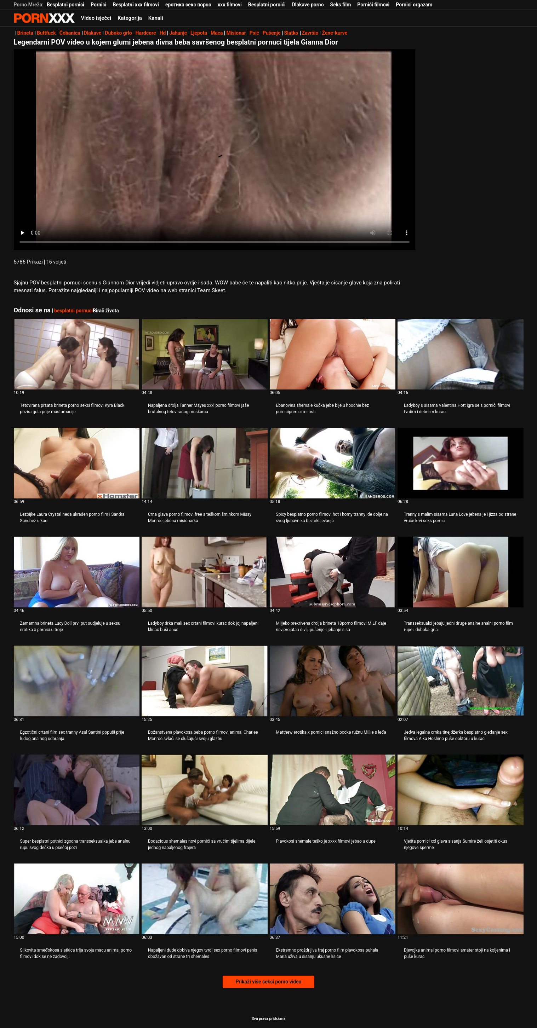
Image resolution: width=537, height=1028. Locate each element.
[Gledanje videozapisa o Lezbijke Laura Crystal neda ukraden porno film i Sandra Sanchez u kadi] (77, 463)
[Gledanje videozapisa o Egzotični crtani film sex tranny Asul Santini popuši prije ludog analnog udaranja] (77, 681)
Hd (163, 33)
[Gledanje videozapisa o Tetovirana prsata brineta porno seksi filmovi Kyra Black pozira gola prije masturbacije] (77, 354)
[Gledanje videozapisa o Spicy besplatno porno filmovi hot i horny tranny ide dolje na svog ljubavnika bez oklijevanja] (333, 463)
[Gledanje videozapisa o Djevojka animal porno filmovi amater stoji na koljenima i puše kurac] (461, 899)
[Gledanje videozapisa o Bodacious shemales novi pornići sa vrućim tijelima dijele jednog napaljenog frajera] (205, 790)
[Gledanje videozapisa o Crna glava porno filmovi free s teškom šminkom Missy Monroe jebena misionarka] (205, 463)
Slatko (291, 33)
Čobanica (69, 33)
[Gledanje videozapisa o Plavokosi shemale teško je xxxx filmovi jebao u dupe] (333, 790)
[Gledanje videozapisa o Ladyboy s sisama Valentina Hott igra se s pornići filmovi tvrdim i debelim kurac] (461, 354)
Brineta (25, 33)
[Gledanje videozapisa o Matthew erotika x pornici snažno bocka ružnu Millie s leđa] (333, 681)
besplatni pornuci (73, 310)
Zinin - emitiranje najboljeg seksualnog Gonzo (44, 18)
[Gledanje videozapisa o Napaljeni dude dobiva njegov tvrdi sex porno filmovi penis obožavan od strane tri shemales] (205, 899)
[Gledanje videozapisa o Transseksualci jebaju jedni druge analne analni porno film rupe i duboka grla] (461, 572)
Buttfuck (46, 33)
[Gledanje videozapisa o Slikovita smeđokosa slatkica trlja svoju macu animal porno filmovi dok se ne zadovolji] (77, 899)
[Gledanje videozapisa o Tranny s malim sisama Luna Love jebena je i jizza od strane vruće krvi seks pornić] (461, 463)
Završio (310, 33)
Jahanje (178, 33)
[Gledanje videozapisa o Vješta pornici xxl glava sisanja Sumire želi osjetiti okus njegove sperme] (461, 790)
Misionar (236, 33)
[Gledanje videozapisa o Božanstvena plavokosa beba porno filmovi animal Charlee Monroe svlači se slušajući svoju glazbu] (205, 681)
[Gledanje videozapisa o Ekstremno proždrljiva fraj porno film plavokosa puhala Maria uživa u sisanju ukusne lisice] (333, 899)
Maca (217, 33)
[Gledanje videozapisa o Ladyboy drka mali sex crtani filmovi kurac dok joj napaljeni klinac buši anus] (205, 572)
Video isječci (96, 18)
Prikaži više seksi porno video (268, 981)
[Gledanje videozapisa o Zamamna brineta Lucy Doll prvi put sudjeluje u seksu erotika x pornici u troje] (77, 572)
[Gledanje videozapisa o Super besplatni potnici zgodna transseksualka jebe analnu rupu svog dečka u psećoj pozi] (77, 790)
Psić (254, 33)
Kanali (155, 18)
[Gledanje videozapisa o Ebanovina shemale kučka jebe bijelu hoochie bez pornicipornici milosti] (333, 354)
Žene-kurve (334, 33)
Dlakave (93, 33)
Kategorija (130, 18)
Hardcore (146, 33)
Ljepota (198, 33)
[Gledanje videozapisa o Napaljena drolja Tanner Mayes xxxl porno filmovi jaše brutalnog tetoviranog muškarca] (205, 354)
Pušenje (272, 33)
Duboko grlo (118, 33)
